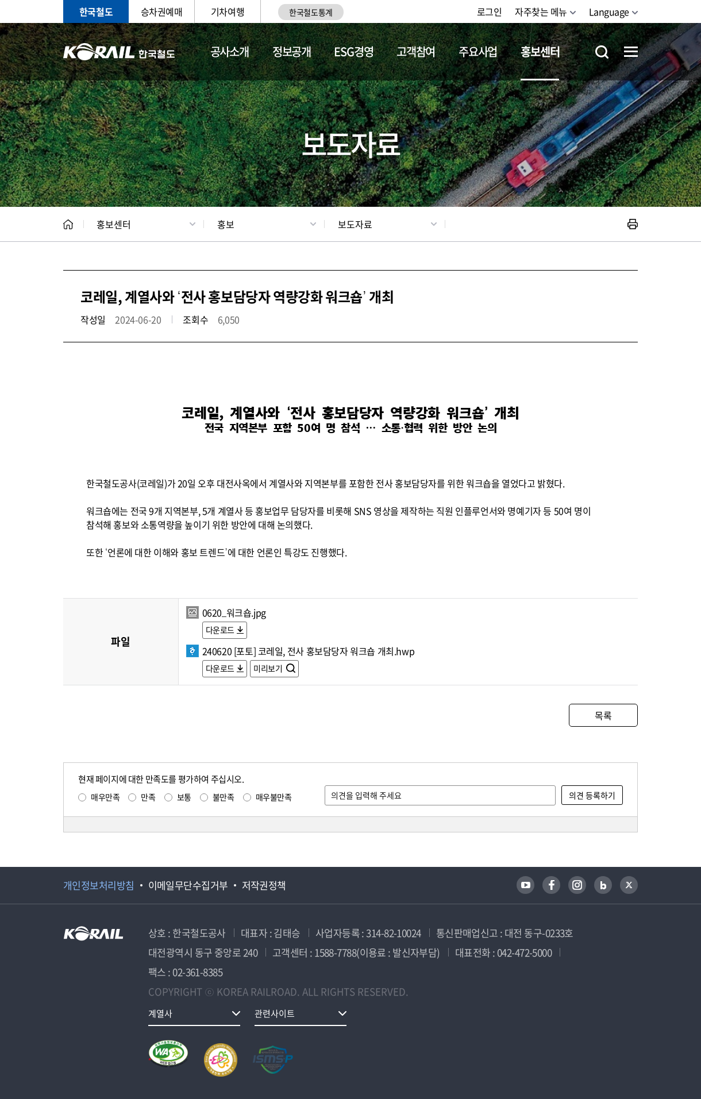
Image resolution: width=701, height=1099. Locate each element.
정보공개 (291, 51)
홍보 (225, 224)
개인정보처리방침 (98, 885)
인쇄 (632, 224)
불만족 (223, 796)
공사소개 (229, 51)
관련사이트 (275, 1013)
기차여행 (227, 11)
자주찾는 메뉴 (541, 11)
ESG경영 (353, 51)
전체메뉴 (631, 52)
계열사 (160, 1013)
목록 (603, 715)
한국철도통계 (310, 12)
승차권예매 (162, 11)
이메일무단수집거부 (188, 885)
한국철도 (96, 11)
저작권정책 (264, 885)
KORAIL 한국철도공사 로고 (119, 51)
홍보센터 (540, 51)
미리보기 (268, 668)
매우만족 (105, 796)
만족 (148, 796)
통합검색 (601, 52)
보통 (184, 796)
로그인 (489, 11)
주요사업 (478, 51)
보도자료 (355, 224)
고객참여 (415, 51)
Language (609, 11)
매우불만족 (274, 796)
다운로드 (220, 629)
